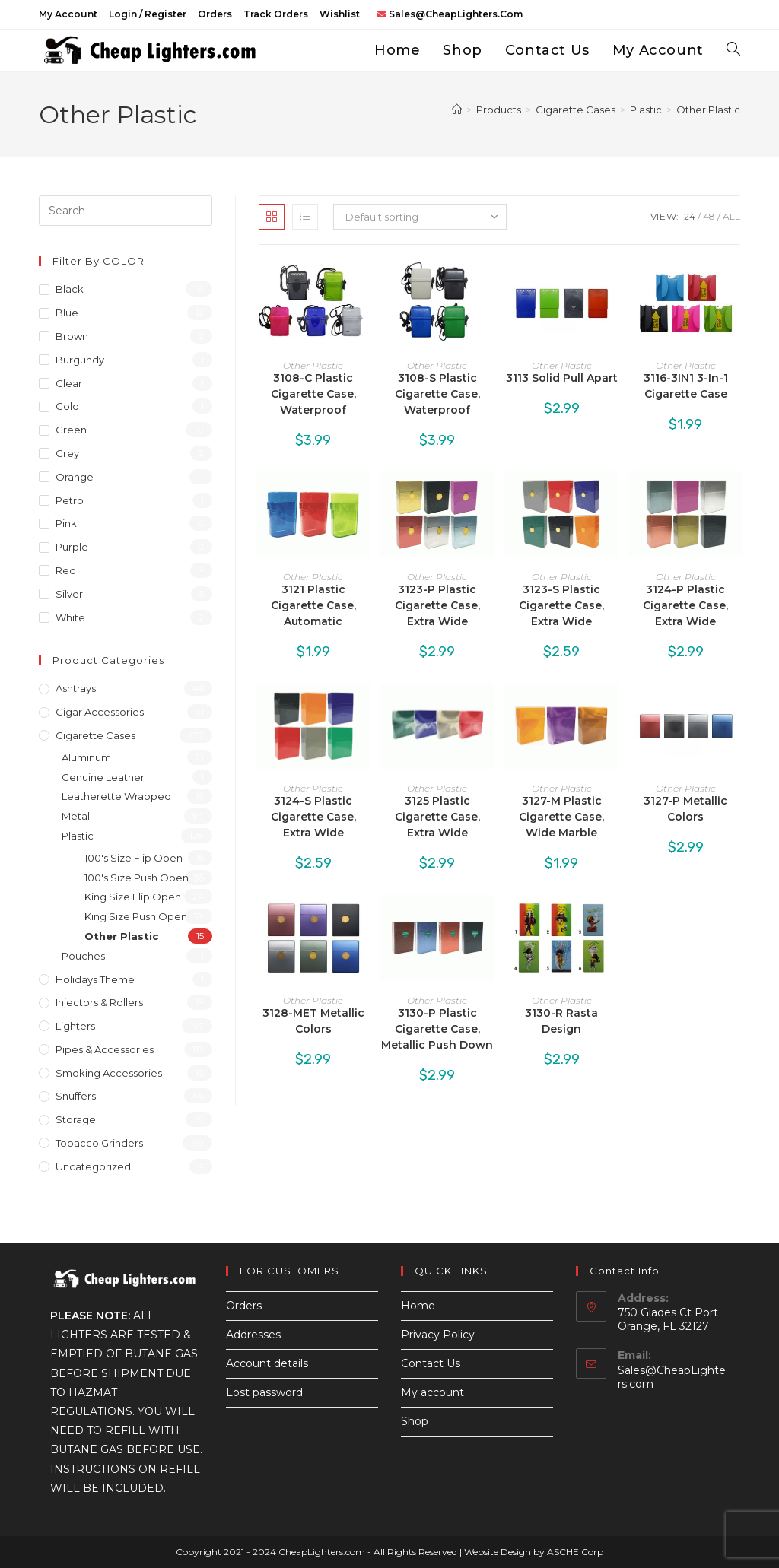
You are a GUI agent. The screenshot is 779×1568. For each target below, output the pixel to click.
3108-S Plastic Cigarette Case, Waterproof (437, 394)
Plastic (78, 836)
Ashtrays (76, 688)
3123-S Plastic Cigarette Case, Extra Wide (561, 605)
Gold (67, 406)
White (70, 617)
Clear (69, 383)
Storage (76, 1119)
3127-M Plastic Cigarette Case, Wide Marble (561, 817)
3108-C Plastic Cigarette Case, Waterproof (313, 394)
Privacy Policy (438, 1334)
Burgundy (80, 360)
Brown (72, 336)
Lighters (75, 1026)
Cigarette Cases (95, 735)
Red (66, 570)
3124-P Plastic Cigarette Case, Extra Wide (685, 605)
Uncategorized (93, 1166)
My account (68, 14)
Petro (70, 500)
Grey (67, 453)
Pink (66, 523)
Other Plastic (708, 109)
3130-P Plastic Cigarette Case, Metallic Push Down (437, 1029)
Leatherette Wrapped (116, 796)
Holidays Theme (95, 979)
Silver (69, 594)
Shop (414, 1421)
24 (689, 216)
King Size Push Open (135, 916)
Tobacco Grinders (99, 1143)
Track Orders (275, 14)
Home (418, 1305)
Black (70, 289)
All (731, 216)
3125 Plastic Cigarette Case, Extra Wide (437, 817)
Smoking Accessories (109, 1073)
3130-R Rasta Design (561, 1021)
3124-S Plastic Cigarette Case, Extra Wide (313, 817)
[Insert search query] (125, 210)
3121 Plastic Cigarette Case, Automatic (313, 605)
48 (709, 216)
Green (71, 430)
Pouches (83, 956)
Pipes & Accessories (105, 1049)
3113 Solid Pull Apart (562, 378)
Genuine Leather (103, 777)
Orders (215, 14)
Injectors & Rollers (99, 1002)
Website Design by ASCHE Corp (533, 1551)
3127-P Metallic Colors (685, 809)
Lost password (264, 1392)
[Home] (457, 109)
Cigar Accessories (100, 712)
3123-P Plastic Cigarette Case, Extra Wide (437, 605)
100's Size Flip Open (133, 858)
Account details (267, 1363)
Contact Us (430, 1363)
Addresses (253, 1334)
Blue (67, 312)
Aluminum (86, 757)
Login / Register (147, 14)
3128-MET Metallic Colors (313, 1021)
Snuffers (76, 1096)
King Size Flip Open (132, 896)
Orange (75, 477)
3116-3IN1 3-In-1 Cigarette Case (686, 386)
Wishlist (340, 14)
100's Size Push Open (136, 877)
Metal (76, 816)
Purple (72, 547)
